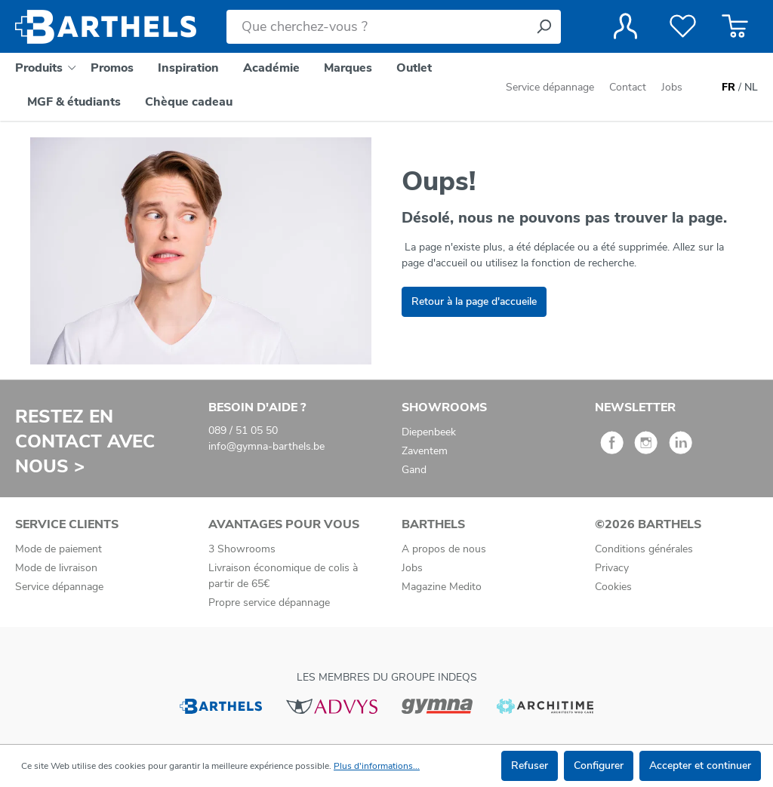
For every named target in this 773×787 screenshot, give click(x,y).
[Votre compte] (625, 26)
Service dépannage (551, 87)
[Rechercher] (543, 27)
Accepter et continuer (700, 765)
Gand (414, 470)
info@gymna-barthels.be (266, 446)
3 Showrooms (242, 549)
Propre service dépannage (269, 602)
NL (751, 87)
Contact (627, 87)
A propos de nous (444, 549)
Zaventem (425, 451)
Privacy (612, 568)
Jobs (671, 87)
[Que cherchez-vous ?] (376, 27)
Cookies (613, 586)
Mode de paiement (58, 549)
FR (728, 87)
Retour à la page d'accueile (474, 301)
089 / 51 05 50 (243, 430)
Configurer (599, 765)
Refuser (529, 765)
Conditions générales (644, 549)
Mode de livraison (56, 568)
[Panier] (735, 26)
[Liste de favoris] (683, 26)
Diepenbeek (429, 432)
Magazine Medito (442, 586)
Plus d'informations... (377, 766)
